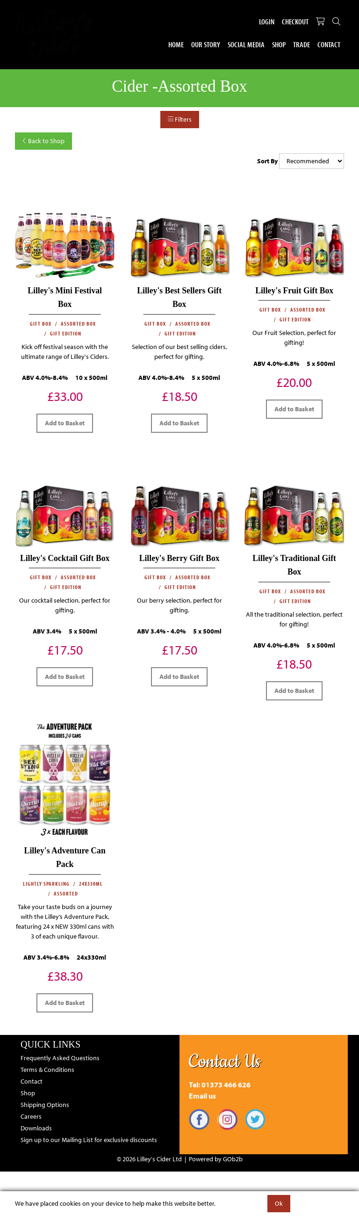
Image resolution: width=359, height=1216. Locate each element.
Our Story (205, 44)
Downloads (36, 1128)
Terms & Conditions (47, 1069)
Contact (328, 44)
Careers (31, 1116)
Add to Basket (65, 423)
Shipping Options (45, 1104)
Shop (279, 44)
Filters (180, 119)
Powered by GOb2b (216, 1159)
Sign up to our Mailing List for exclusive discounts (89, 1140)
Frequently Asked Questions (60, 1058)
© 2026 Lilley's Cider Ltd (149, 1159)
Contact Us (225, 1062)
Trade (301, 44)
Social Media (246, 44)
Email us (202, 1095)
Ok (279, 1203)
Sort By (267, 161)
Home (176, 44)
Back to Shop (43, 141)
